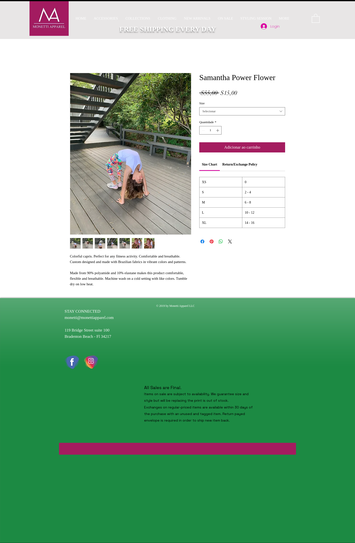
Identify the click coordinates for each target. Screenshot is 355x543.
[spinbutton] (210, 130)
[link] (209, 164)
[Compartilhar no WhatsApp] (221, 241)
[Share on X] (230, 241)
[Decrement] (203, 130)
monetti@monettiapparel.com (89, 317)
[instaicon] (91, 362)
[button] (138, 18)
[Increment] (218, 130)
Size (202, 103)
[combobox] (242, 111)
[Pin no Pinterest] (211, 241)
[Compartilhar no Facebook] (202, 241)
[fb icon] (71, 362)
